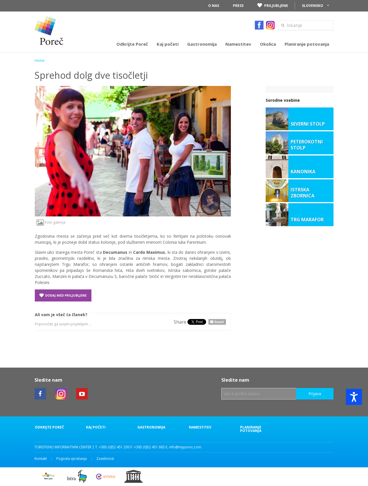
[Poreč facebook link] (40, 393)
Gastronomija (151, 427)
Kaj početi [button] (168, 44)
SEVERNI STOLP (308, 124)
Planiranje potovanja (250, 429)
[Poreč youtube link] (82, 393)
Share (180, 322)
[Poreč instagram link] (61, 393)
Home (39, 60)
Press (238, 5)
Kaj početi (96, 427)
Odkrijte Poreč (49, 427)
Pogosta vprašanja (71, 458)
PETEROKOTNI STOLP (307, 145)
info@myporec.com (185, 447)
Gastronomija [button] (202, 44)
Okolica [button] (268, 44)
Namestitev (200, 427)
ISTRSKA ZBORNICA (303, 193)
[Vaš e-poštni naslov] (258, 393)
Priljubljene (272, 5)
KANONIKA (303, 172)
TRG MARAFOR (307, 220)
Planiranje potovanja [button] (307, 44)
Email (219, 322)
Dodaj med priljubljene (63, 295)
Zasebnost (105, 458)
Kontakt (40, 458)
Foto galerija (51, 222)
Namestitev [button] (238, 44)
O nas (213, 5)
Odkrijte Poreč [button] (132, 44)
